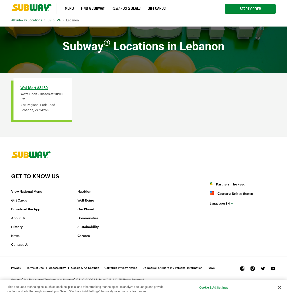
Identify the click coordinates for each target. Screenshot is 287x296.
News (15, 236)
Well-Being (85, 200)
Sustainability (88, 227)
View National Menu (26, 191)
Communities (87, 218)
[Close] (279, 287)
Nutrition (84, 191)
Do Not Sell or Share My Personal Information (172, 267)
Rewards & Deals (126, 8)
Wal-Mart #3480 (34, 88)
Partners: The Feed (230, 184)
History (17, 227)
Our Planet (85, 209)
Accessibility (57, 267)
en (220, 203)
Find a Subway (93, 8)
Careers (83, 236)
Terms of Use (35, 267)
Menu (69, 8)
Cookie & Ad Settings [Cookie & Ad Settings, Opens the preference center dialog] (213, 287)
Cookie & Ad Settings (85, 267)
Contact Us (19, 244)
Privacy (16, 267)
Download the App (25, 209)
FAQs (211, 267)
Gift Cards (157, 8)
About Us (18, 218)
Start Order (250, 9)
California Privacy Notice (120, 267)
